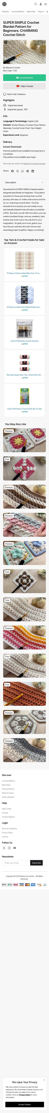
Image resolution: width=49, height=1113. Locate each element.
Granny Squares (8, 834)
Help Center (6, 846)
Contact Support (8, 854)
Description (24, 182)
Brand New (31, 11)
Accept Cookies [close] (25, 1104)
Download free (24, 77)
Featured (5, 11)
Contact (5, 850)
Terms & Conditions (9, 866)
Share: (6, 170)
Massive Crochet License (34, 163)
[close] (44, 1080)
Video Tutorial (24, 86)
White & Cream (8, 830)
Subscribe (36, 900)
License (5, 874)
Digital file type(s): (13, 109)
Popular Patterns (8, 826)
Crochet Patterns (17, 11)
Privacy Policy (7, 870)
